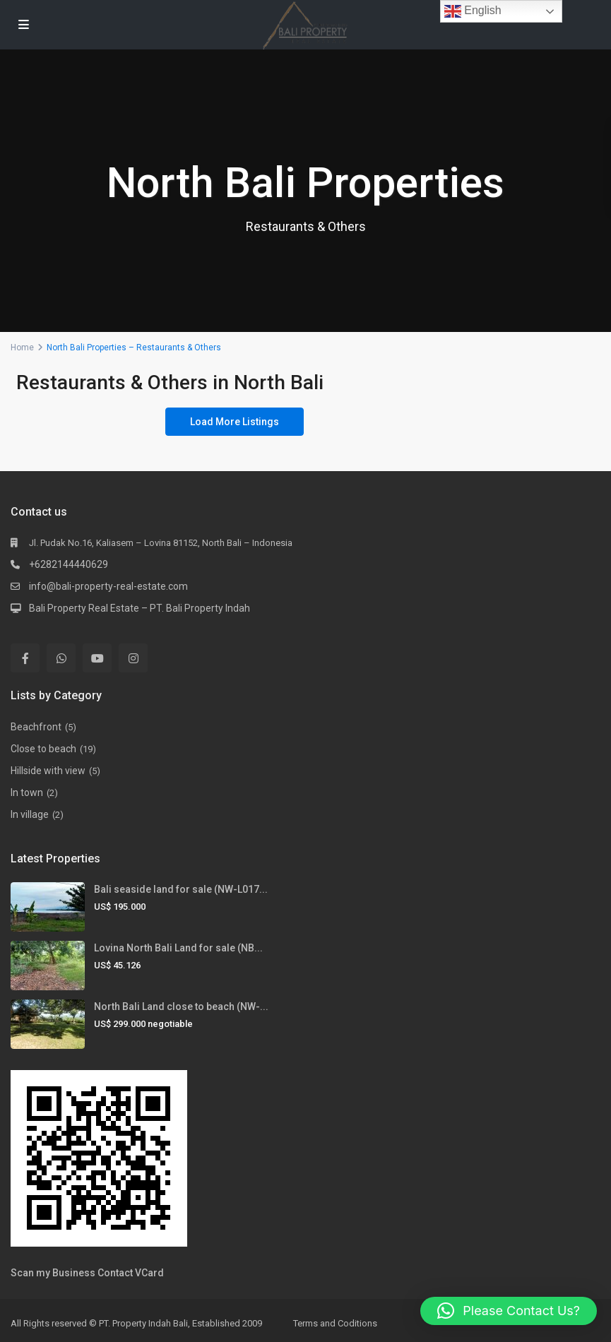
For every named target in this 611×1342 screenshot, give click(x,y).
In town (27, 792)
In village (30, 814)
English (473, 11)
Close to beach (43, 748)
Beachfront (36, 726)
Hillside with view (48, 770)
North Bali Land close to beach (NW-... (181, 1006)
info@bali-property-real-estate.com (108, 586)
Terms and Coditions (335, 1323)
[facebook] (25, 657)
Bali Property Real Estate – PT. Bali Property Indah (139, 608)
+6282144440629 (68, 564)
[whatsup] (61, 657)
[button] (508, 1311)
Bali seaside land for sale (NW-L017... (181, 889)
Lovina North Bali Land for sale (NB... (178, 948)
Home (22, 347)
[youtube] (97, 657)
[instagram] (133, 657)
